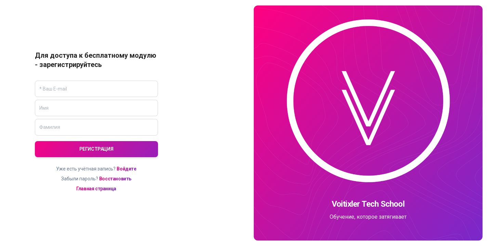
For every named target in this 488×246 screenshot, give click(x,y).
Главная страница (96, 188)
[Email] (96, 89)
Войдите (126, 169)
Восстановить (115, 178)
